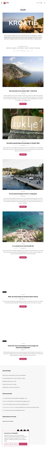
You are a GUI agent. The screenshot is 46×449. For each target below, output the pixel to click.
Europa (27, 50)
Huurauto (26, 48)
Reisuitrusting (37, 48)
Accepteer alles (23, 444)
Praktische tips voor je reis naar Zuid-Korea (11, 387)
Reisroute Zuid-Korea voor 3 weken (9, 384)
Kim (3, 398)
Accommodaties (20, 48)
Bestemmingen (22, 50)
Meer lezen (23, 103)
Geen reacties (23, 145)
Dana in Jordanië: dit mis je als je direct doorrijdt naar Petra (17, 404)
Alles (17, 50)
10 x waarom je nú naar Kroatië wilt (23, 246)
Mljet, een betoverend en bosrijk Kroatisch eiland (23, 296)
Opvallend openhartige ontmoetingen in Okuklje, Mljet (23, 143)
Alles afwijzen (15, 444)
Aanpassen (7, 444)
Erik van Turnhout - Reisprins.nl (8, 407)
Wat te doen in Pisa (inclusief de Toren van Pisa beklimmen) (14, 375)
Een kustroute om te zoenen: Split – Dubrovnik (23, 91)
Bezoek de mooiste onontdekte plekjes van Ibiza (15, 410)
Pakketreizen (8, 48)
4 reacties (23, 93)
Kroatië (4, 86)
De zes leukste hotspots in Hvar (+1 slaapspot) (23, 194)
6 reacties (23, 349)
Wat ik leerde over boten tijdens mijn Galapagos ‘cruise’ (16, 398)
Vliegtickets (14, 48)
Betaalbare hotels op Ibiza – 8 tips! (9, 381)
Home (14, 50)
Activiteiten (31, 48)
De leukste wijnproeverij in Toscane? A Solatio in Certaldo (14, 378)
